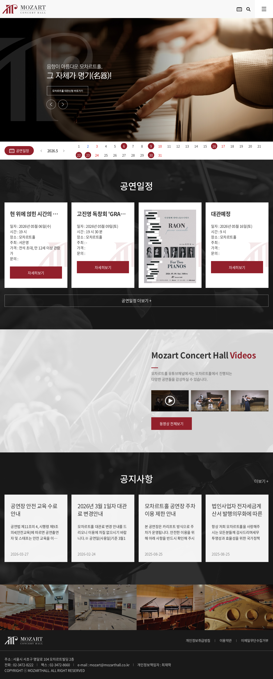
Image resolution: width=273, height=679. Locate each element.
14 (196, 146)
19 (241, 146)
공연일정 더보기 (136, 301)
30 (151, 155)
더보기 (261, 481)
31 (160, 155)
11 (169, 146)
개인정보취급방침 (198, 640)
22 (78, 155)
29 (142, 155)
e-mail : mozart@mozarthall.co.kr (104, 664)
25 (106, 155)
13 (187, 146)
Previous (51, 104)
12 (178, 146)
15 (205, 146)
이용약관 (226, 640)
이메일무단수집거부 (254, 640)
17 (223, 146)
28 (133, 155)
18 (232, 146)
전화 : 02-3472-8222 (19, 664)
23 (87, 155)
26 (115, 155)
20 (250, 146)
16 (214, 146)
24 (97, 155)
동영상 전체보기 (171, 423)
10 (160, 146)
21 (259, 146)
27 (124, 155)
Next (63, 104)
